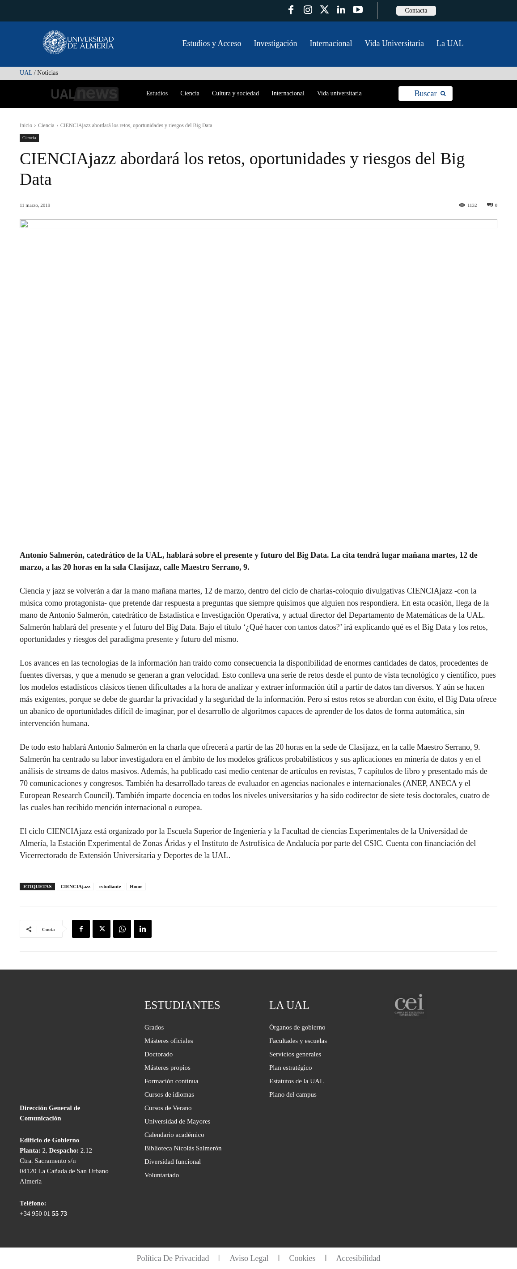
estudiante (110, 886)
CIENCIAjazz (75, 886)
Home (136, 886)
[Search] (430, 93)
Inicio (26, 125)
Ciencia (46, 125)
